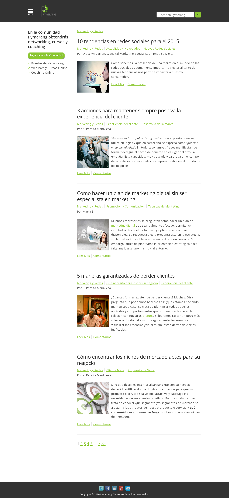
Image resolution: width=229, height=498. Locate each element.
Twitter (101, 488)
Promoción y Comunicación (125, 206)
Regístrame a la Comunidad (46, 55)
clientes (147, 316)
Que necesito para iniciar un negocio (132, 283)
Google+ (121, 488)
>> (103, 443)
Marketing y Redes (90, 31)
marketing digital (123, 225)
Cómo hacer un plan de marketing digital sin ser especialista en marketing (131, 196)
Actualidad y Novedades (123, 48)
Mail (127, 488)
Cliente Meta (115, 370)
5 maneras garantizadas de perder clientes (125, 275)
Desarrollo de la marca (157, 124)
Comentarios (137, 84)
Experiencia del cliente (122, 124)
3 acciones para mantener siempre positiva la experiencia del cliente (129, 113)
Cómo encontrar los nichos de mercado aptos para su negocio (138, 359)
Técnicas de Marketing (164, 206)
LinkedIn (114, 488)
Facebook (107, 488)
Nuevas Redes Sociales (159, 48)
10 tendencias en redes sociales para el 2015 (128, 41)
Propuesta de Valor (141, 370)
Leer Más (117, 84)
